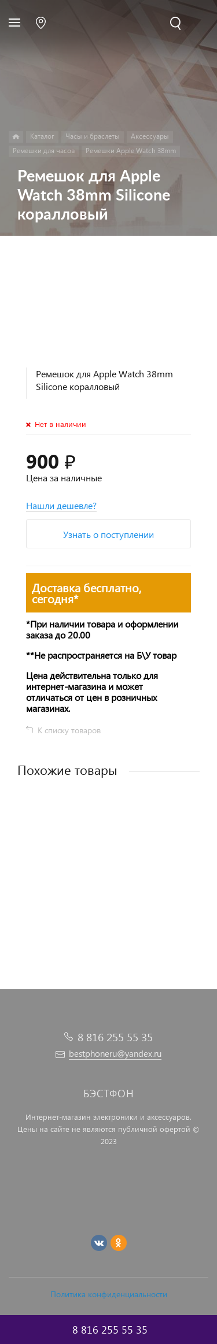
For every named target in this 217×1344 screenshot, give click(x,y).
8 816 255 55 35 (115, 1037)
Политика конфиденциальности (108, 1294)
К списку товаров (69, 730)
